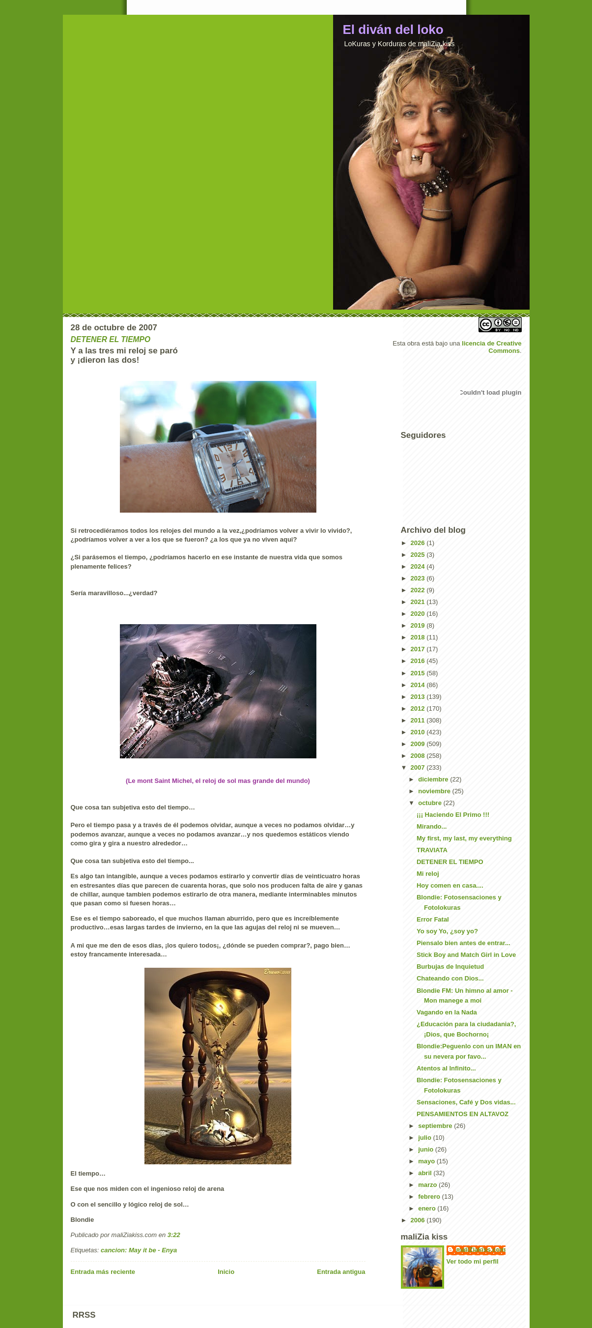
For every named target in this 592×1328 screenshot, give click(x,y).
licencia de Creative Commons (491, 347)
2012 (419, 708)
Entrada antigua (341, 1271)
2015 (419, 673)
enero (427, 1208)
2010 (419, 732)
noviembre (435, 791)
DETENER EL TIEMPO (450, 862)
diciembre (434, 779)
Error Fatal (433, 919)
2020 (419, 613)
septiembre (436, 1125)
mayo (427, 1161)
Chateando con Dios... (450, 978)
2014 (419, 685)
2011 (419, 720)
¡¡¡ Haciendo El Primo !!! (453, 814)
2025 (419, 554)
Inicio (226, 1271)
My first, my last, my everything (464, 838)
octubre (430, 803)
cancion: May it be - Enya (139, 1250)
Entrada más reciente (103, 1271)
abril (425, 1173)
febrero (430, 1196)
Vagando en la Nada (447, 1012)
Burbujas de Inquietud (450, 966)
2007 (419, 767)
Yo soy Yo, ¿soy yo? (447, 931)
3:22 (174, 1235)
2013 (419, 696)
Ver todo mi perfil (473, 1261)
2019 (419, 625)
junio (426, 1149)
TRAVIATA (432, 850)
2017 (419, 649)
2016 (419, 660)
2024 (419, 566)
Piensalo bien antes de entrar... (463, 943)
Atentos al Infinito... (446, 1068)
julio (425, 1137)
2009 (419, 744)
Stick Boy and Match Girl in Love (466, 954)
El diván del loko (393, 29)
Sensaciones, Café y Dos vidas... (466, 1102)
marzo (428, 1184)
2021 (419, 602)
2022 (419, 590)
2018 (419, 637)
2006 (419, 1220)
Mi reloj (428, 873)
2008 (419, 755)
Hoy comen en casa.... (450, 885)
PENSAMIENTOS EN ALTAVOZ (462, 1114)
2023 (419, 578)
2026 (419, 543)
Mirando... (432, 826)
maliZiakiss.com (481, 1249)
